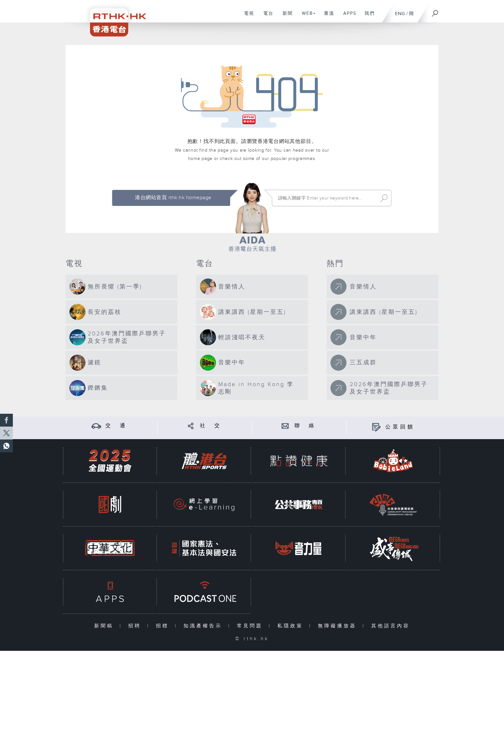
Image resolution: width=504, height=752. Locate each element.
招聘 (136, 626)
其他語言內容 (390, 626)
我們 (367, 16)
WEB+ (306, 16)
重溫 (326, 16)
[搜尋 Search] (326, 198)
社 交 (211, 426)
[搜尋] (435, 11)
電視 (246, 16)
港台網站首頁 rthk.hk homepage (173, 198)
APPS (347, 16)
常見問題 (251, 626)
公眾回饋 (400, 427)
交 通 (116, 426)
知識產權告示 (204, 626)
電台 (266, 16)
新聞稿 (105, 626)
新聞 (285, 16)
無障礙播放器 (338, 626)
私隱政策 (291, 626)
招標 (164, 626)
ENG (400, 13)
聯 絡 (305, 426)
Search (384, 198)
